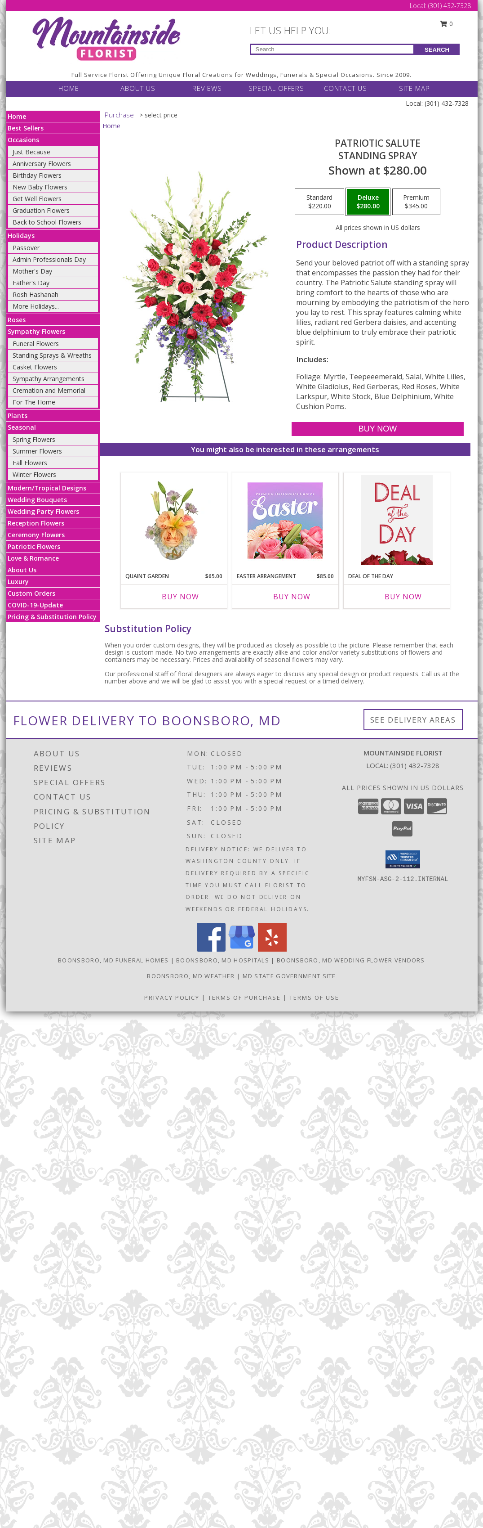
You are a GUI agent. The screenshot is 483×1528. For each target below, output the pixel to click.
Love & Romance (33, 558)
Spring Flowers (34, 439)
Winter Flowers (34, 474)
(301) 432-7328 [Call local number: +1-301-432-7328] (414, 765)
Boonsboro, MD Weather (191, 976)
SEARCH (437, 49)
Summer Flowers (37, 451)
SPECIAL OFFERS (276, 88)
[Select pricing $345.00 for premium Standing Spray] (416, 202)
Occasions (23, 139)
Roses (17, 319)
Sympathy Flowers (36, 331)
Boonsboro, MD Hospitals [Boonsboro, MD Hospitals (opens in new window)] (222, 960)
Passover (26, 247)
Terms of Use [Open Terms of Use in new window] (314, 997)
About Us (22, 570)
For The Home (34, 402)
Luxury (18, 581)
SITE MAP (414, 88)
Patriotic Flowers (34, 546)
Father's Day (31, 283)
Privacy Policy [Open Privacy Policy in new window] (171, 997)
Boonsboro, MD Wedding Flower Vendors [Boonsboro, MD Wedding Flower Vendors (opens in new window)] (351, 960)
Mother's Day (32, 271)
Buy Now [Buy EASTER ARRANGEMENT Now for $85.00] (291, 597)
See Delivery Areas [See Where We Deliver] (413, 720)
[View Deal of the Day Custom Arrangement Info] (397, 520)
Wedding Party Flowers (43, 511)
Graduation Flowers (41, 210)
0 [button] (446, 23)
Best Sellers (26, 128)
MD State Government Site (289, 976)
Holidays (21, 235)
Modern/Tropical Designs (47, 488)
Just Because (31, 152)
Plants (17, 415)
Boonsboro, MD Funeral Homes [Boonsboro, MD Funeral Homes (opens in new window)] (113, 960)
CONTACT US (345, 88)
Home (17, 116)
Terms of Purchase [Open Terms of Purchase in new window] (244, 997)
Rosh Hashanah (35, 294)
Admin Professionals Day (49, 259)
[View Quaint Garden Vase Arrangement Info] (173, 520)
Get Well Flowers (37, 198)
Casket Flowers (35, 367)
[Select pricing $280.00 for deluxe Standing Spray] (368, 202)
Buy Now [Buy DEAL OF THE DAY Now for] (403, 597)
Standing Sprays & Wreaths (52, 355)
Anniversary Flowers (42, 163)
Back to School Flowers (47, 222)
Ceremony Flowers (36, 534)
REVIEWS (207, 88)
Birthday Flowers (37, 175)
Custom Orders (31, 593)
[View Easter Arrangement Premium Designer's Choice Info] (285, 520)
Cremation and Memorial (49, 390)
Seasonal (22, 427)
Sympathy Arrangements (48, 378)
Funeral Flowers (36, 343)
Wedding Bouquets (37, 499)
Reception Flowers (36, 523)
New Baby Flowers (40, 187)
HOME (68, 88)
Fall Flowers (30, 462)
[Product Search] (332, 49)
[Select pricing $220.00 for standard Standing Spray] (319, 202)
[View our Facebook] (211, 949)
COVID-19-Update (35, 605)
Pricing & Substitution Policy (52, 616)
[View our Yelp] (272, 949)
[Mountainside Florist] (106, 39)
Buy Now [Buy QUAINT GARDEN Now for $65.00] (180, 597)
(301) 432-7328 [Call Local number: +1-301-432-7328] (449, 5)
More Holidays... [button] (36, 306)
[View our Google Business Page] (241, 949)
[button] (403, 859)
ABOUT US (137, 88)
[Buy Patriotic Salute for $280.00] (378, 429)
